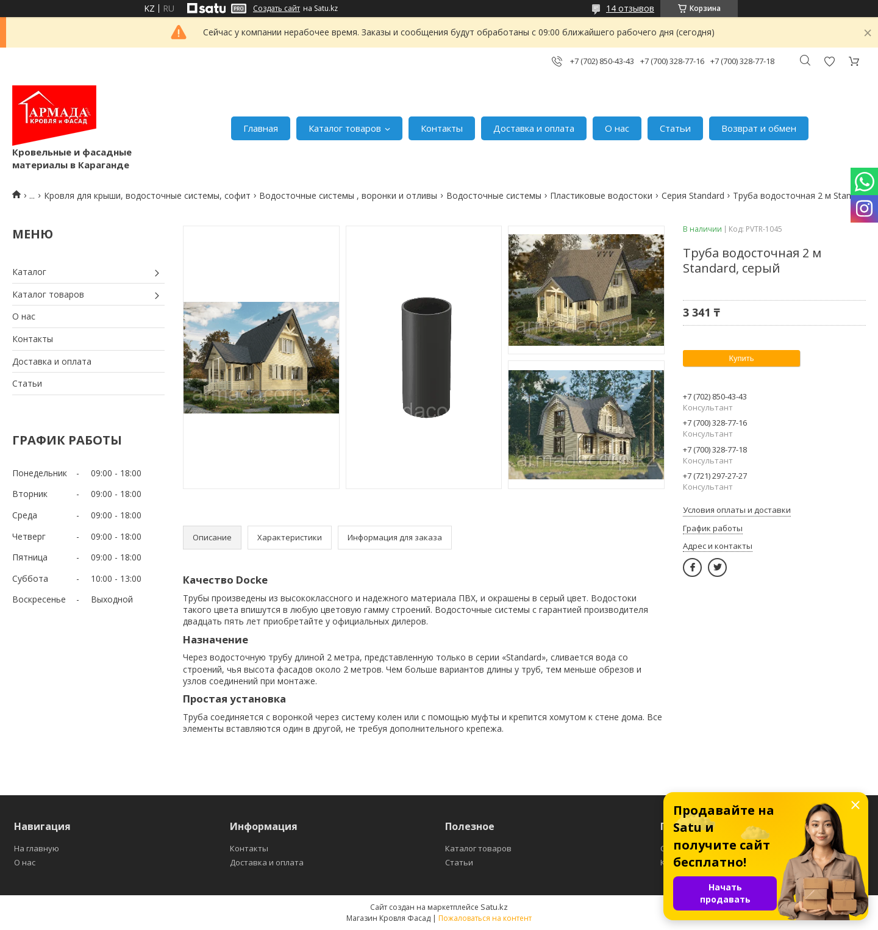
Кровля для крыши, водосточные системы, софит (147, 195)
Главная (260, 128)
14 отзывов (630, 8)
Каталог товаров (345, 128)
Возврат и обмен (758, 128)
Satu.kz (494, 906)
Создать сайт (276, 8)
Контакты (442, 128)
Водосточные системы (493, 195)
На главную (36, 848)
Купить (741, 358)
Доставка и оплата (533, 128)
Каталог (29, 271)
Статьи (675, 128)
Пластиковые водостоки (601, 195)
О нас (617, 128)
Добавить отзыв (829, 61)
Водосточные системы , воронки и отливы (348, 195)
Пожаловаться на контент (485, 918)
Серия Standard (693, 195)
